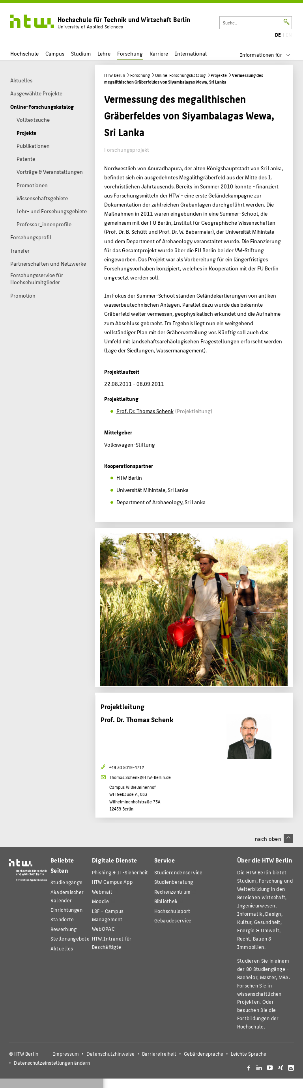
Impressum (66, 1054)
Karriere (159, 53)
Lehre (103, 53)
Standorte (62, 919)
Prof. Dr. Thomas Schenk (145, 410)
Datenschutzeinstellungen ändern (52, 1063)
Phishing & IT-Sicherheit (120, 872)
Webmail (102, 891)
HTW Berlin (114, 75)
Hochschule (24, 53)
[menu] (270, 55)
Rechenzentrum (172, 891)
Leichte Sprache (248, 1054)
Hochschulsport (172, 911)
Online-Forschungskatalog (180, 75)
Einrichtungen (66, 909)
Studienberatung (173, 881)
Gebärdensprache (203, 1054)
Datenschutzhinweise (110, 1054)
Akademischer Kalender (67, 896)
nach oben (274, 838)
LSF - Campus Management (107, 915)
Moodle (100, 901)
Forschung (130, 53)
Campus (54, 53)
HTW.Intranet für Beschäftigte (111, 942)
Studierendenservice (178, 872)
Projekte (219, 75)
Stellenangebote (70, 938)
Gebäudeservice (173, 920)
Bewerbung (63, 929)
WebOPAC (103, 928)
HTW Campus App (112, 881)
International (191, 53)
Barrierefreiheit (159, 1054)
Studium (81, 53)
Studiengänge (66, 882)
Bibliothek (166, 901)
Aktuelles (61, 948)
